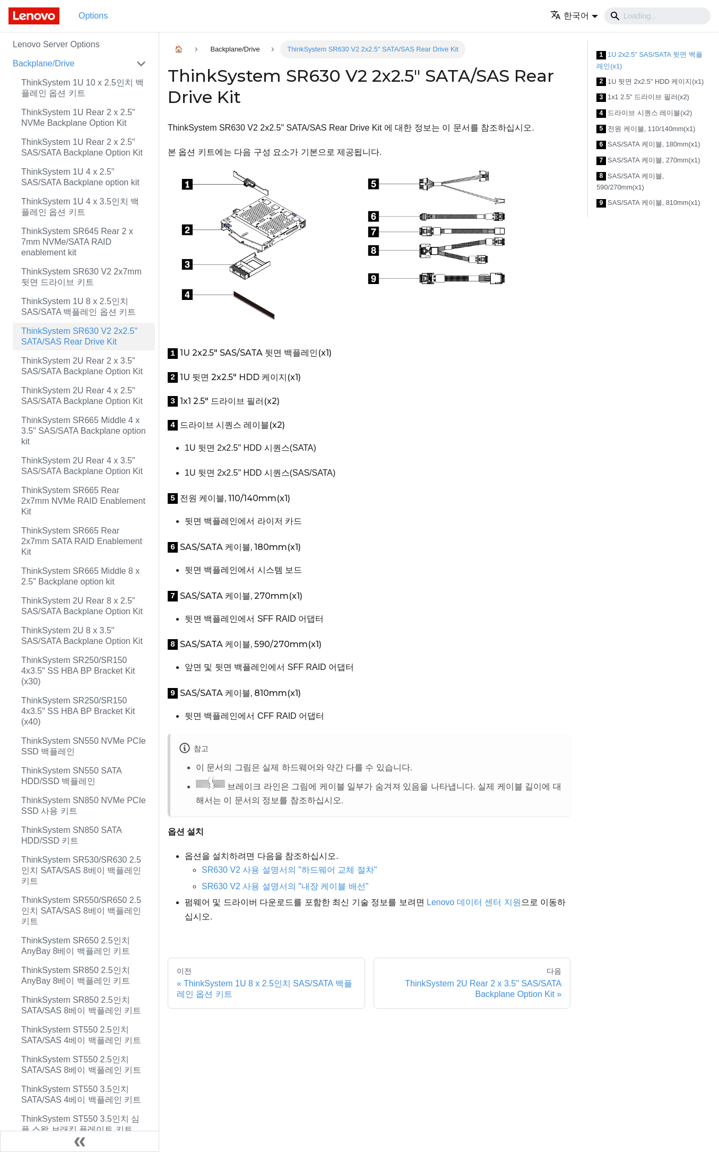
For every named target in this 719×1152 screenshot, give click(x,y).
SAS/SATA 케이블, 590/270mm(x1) (630, 182)
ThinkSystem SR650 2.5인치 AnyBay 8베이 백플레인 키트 (75, 946)
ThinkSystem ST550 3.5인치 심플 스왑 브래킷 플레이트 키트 (80, 1124)
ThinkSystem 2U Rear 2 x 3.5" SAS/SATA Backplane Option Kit (82, 366)
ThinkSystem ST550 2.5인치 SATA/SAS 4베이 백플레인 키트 (81, 1035)
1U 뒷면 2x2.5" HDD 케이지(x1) (650, 82)
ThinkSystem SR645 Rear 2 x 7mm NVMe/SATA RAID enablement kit (77, 242)
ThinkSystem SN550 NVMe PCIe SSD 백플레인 (83, 746)
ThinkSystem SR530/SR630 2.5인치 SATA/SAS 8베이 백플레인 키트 (81, 870)
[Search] (657, 15)
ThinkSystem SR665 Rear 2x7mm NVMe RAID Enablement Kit (83, 501)
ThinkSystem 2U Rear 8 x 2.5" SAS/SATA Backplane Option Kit (82, 606)
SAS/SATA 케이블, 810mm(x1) (648, 203)
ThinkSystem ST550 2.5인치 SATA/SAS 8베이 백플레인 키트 (81, 1064)
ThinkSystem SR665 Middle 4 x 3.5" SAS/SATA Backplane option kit (83, 431)
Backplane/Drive (44, 63)
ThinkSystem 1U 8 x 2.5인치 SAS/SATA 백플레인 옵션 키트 (78, 306)
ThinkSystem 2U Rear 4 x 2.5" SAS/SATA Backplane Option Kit (82, 396)
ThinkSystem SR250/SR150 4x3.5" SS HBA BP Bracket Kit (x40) (78, 711)
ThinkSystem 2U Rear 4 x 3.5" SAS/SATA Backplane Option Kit (82, 466)
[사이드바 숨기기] (79, 1141)
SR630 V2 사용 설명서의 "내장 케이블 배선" (285, 886)
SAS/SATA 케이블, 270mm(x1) (648, 160)
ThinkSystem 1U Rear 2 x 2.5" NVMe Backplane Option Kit (78, 117)
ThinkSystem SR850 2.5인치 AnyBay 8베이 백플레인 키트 (75, 975)
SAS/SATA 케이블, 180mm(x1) (648, 144)
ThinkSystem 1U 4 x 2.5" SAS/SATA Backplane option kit (80, 177)
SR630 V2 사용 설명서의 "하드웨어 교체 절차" (289, 869)
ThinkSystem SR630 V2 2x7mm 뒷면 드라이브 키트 (81, 277)
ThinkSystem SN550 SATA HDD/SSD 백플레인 (71, 776)
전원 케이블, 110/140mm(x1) (645, 129)
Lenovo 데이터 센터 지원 (474, 902)
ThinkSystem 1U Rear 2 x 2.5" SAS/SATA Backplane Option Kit (82, 147)
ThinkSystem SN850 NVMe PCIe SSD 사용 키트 (83, 805)
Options (93, 15)
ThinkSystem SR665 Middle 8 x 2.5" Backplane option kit (80, 576)
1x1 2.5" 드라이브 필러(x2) (642, 97)
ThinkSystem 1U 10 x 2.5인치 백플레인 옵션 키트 (82, 88)
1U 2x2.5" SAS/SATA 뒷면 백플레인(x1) (649, 60)
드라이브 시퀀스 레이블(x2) (644, 113)
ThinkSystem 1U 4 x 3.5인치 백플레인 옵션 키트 (80, 207)
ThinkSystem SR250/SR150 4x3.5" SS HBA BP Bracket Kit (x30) (78, 671)
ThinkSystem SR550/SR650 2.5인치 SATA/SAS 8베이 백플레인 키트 (81, 911)
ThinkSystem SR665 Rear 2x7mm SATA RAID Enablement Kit (81, 541)
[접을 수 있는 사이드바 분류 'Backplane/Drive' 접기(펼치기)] (141, 63)
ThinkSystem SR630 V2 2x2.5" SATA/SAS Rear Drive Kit (79, 336)
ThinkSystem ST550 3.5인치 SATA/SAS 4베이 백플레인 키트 (81, 1094)
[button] (574, 15)
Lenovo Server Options (56, 44)
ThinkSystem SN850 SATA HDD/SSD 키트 (71, 835)
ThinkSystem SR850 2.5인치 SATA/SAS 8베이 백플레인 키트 (81, 1005)
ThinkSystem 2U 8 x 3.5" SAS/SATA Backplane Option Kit (82, 636)
